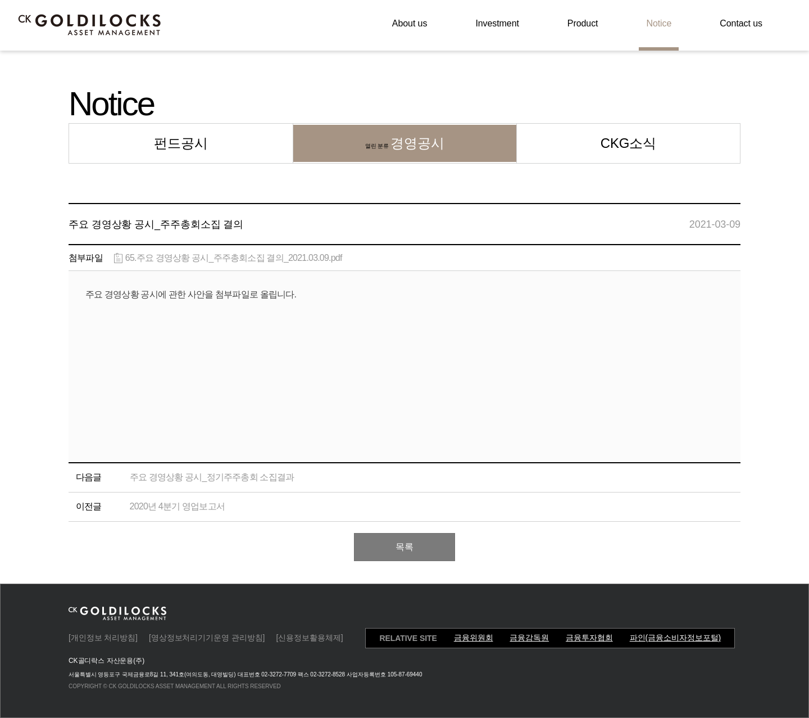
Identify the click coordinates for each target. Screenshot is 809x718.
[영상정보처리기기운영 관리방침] (207, 637)
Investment (497, 23)
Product (582, 23)
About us (410, 23)
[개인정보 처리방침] (103, 637)
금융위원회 (473, 637)
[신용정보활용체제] (309, 637)
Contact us (741, 23)
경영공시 (404, 143)
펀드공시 (181, 143)
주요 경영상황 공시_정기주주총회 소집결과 (212, 477)
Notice (658, 23)
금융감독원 (529, 637)
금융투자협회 (589, 637)
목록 (404, 547)
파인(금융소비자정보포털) (675, 637)
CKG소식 (628, 143)
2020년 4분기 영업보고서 (177, 506)
